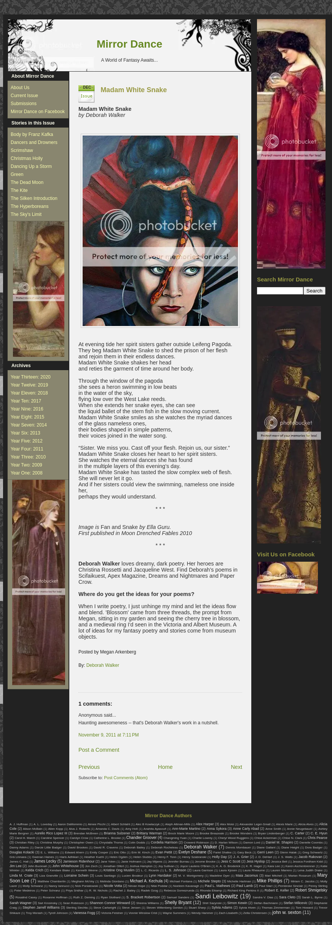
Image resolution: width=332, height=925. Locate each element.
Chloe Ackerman (265, 838)
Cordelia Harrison (164, 842)
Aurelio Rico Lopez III (51, 833)
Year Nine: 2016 (27, 409)
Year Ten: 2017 (26, 401)
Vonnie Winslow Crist (143, 913)
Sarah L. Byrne (312, 897)
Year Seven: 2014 (29, 425)
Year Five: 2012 (27, 441)
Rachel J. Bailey (124, 890)
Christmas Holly (27, 158)
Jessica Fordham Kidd (308, 861)
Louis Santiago (105, 875)
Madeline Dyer (220, 875)
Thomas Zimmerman (276, 907)
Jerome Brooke (205, 861)
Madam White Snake (134, 90)
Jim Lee (16, 866)
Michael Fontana (181, 881)
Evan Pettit (163, 852)
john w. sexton (286, 912)
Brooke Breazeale (212, 833)
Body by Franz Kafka (32, 134)
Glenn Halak (288, 852)
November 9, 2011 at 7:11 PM (108, 735)
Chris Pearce (317, 838)
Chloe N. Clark (292, 838)
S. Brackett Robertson (143, 897)
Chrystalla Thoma (111, 842)
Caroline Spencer (52, 838)
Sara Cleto (287, 897)
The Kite (19, 190)
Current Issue (24, 95)
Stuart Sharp (197, 907)
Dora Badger (313, 847)
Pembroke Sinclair (290, 886)
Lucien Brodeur (132, 875)
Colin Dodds (136, 842)
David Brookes (78, 847)
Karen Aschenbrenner (300, 866)
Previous (89, 767)
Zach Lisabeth (228, 913)
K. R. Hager (254, 866)
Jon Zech (91, 866)
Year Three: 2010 (28, 457)
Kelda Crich (34, 870)
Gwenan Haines (43, 857)
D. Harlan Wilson (226, 842)
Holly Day (219, 857)
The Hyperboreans (29, 206)
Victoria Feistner (112, 913)
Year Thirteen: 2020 (31, 377)
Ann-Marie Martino (186, 829)
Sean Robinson (73, 903)
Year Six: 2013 (25, 433)
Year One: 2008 (27, 473)
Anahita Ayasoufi (155, 829)
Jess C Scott (231, 861)
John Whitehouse (65, 866)
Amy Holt (131, 829)
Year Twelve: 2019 (29, 385)
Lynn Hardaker (160, 875)
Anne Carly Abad (246, 829)
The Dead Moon (27, 182)
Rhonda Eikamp (211, 890)
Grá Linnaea (18, 857)
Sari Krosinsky (47, 903)
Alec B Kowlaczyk (148, 824)
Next (236, 767)
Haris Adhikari (69, 857)
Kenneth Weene (87, 870)
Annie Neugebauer (300, 829)
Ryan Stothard (111, 897)
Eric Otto (120, 852)
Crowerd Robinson (196, 842)
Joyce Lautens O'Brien (195, 866)
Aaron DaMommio (70, 824)
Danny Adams (19, 847)
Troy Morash (34, 913)
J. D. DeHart (263, 857)
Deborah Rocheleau (164, 847)
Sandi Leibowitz (216, 896)
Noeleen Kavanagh (186, 886)
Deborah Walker (102, 665)
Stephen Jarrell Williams (40, 907)
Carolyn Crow (79, 838)
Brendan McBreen (85, 833)
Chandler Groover (141, 838)
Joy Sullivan (166, 866)
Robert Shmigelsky (311, 890)
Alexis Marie (284, 824)
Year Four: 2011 (27, 449)
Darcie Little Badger (48, 847)
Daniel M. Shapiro (279, 842)
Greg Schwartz (312, 852)
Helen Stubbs (142, 857)
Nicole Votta (113, 886)
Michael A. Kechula (146, 881)
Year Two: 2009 (26, 465)
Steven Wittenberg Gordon (164, 907)
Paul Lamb (244, 886)
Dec (87, 87)
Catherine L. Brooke (107, 838)
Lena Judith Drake (310, 870)
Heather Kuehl (94, 857)
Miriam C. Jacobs (303, 881)
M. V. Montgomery (190, 875)
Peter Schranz (50, 890)
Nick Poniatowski (86, 886)
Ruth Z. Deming (84, 897)
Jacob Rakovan (310, 857)
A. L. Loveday (43, 824)
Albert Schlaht (120, 824)
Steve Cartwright (104, 907)
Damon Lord (251, 842)
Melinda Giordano (112, 881)
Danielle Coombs (310, 842)
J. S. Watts (285, 857)
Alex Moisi (227, 824)
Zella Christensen (255, 913)
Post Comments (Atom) (125, 777)
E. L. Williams (49, 852)
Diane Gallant (266, 847)
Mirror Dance (130, 44)
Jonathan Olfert (113, 866)
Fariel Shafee (222, 852)
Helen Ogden (119, 857)
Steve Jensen (131, 907)
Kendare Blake (60, 870)
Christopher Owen (81, 842)
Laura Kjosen (228, 870)
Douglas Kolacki (22, 852)
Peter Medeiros (24, 890)
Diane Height (290, 847)
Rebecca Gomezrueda (179, 890)
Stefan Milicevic (296, 903)
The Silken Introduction (34, 198)
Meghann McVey (83, 881)
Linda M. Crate (21, 875)
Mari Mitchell (274, 875)
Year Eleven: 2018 (29, 393)
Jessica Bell (279, 861)
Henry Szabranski (194, 857)
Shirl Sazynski (212, 903)
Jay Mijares (155, 861)
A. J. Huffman (19, 824)
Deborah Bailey (134, 847)
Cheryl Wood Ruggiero (233, 838)
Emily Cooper (99, 852)
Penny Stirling (317, 886)
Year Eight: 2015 (27, 417)
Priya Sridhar (75, 890)
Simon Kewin (237, 903)
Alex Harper (205, 824)
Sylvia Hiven (247, 907)
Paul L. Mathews (217, 886)
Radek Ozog (149, 890)
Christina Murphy (51, 842)
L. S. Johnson (175, 870)
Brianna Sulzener (117, 833)
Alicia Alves (306, 824)
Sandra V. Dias (263, 897)
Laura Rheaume (254, 870)
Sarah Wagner (21, 903)
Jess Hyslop (255, 861)
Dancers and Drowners (34, 142)
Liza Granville (48, 875)
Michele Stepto (209, 881)
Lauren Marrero (281, 870)
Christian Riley (25, 842)
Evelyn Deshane (192, 852)
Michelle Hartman (239, 881)
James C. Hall (19, 861)
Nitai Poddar (159, 886)
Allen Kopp (55, 829)
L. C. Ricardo (150, 870)
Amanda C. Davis (108, 829)
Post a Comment (98, 750)
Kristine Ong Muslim (119, 870)
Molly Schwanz (33, 886)
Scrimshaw (22, 150)
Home (165, 767)
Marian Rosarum (299, 875)
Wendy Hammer (202, 913)
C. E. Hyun (319, 833)
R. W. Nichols (98, 890)
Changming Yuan (175, 838)
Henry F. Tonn (167, 857)
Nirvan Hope (136, 886)
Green (17, 174)
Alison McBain (32, 829)
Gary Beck (244, 852)
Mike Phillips (269, 880)
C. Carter (297, 833)
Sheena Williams (147, 903)
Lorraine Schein (76, 875)
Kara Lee (274, 866)
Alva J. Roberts (79, 829)
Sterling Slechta (77, 907)
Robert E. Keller (277, 890)
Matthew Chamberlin (52, 881)
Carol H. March (25, 838)
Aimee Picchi (96, 824)
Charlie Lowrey (202, 838)
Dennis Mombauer (238, 847)
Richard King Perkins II (243, 890)
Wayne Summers (174, 913)
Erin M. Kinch (140, 852)
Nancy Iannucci (59, 886)
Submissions (24, 103)
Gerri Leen (265, 852)
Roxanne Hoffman (55, 897)
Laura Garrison (203, 870)
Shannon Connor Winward (109, 903)
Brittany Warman (149, 833)
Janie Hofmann (131, 861)
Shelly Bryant (178, 902)
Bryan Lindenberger (271, 833)
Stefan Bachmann (266, 903)
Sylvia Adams (222, 907)
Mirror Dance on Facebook (38, 111)
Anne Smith (273, 829)
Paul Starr (266, 886)
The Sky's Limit (26, 214)
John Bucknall (37, 866)
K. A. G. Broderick (228, 866)
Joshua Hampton (141, 866)
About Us (20, 87)
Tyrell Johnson (58, 913)
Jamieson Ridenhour (79, 861)
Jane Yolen (108, 861)
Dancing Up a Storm (31, 166)
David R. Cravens (106, 847)
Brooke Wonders (241, 833)
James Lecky (45, 861)
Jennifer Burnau (179, 861)
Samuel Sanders (178, 897)
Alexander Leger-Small (255, 824)
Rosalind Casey (26, 897)
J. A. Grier (241, 857)
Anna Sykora (217, 829)
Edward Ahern (74, 852)
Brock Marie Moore (181, 833)
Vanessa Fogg (84, 913)
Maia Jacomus (247, 875)
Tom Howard (304, 907)
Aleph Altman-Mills (177, 824)
